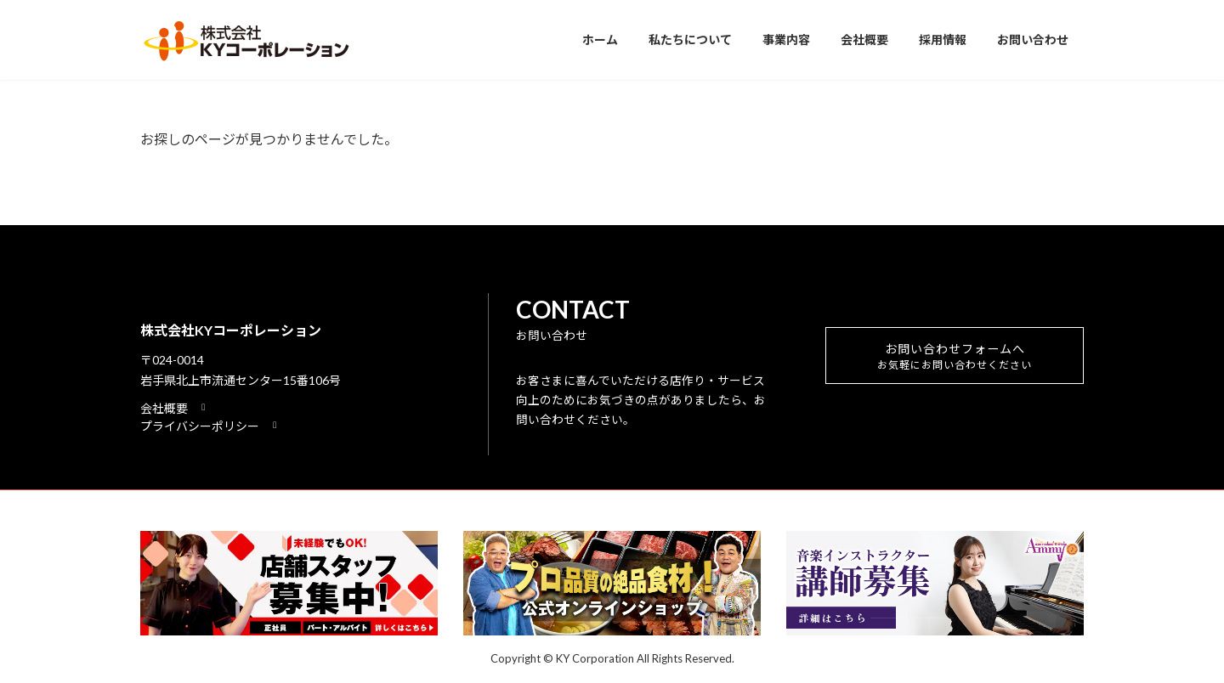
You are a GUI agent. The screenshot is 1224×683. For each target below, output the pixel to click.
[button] (174, 408)
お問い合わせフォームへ (955, 361)
